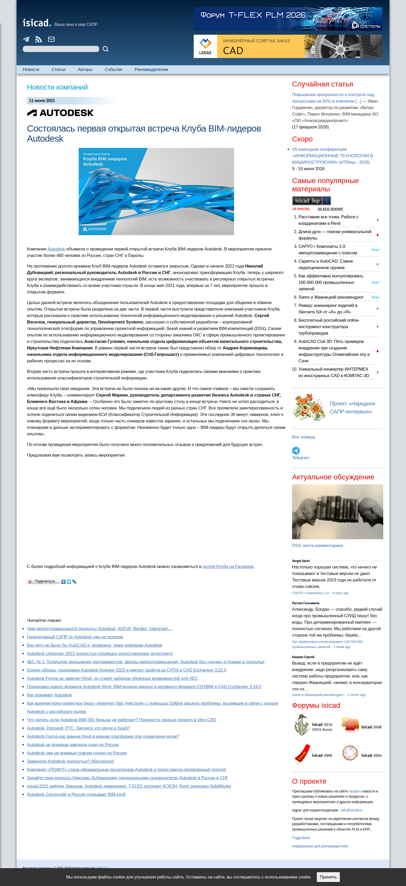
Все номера (303, 437)
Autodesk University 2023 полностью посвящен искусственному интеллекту (100, 653)
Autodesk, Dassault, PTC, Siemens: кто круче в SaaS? (78, 728)
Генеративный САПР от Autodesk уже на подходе (75, 637)
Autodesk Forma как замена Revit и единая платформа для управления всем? (103, 736)
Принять (328, 877)
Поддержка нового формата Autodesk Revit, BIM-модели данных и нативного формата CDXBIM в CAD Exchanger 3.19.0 (144, 686)
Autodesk (56, 249)
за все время (330, 208)
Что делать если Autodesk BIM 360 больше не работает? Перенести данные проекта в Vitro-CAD (121, 719)
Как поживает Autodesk (49, 695)
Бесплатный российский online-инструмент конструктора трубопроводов (329, 327)
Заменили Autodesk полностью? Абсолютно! (70, 761)
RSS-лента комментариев (317, 545)
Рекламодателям (151, 69)
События (113, 69)
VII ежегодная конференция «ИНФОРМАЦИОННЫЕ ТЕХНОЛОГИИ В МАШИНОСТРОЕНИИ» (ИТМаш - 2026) (332, 156)
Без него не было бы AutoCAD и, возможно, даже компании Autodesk (94, 645)
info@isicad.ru (352, 810)
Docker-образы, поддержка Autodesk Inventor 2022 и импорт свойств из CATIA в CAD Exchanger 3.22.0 (126, 670)
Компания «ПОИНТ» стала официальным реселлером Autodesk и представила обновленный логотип (126, 769)
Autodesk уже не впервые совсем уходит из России (77, 753)
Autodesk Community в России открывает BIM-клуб (76, 794)
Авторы (85, 69)
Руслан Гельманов (305, 603)
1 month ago (356, 695)
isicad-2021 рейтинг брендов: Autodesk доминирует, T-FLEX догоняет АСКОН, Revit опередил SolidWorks (129, 786)
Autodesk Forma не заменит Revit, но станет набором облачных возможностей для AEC (112, 678)
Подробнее (301, 838)
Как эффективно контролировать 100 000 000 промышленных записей (331, 282)
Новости (31, 69)
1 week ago (342, 647)
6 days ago (340, 593)
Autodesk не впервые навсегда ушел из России (73, 744)
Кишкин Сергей (303, 657)
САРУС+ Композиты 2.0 (311, 593)
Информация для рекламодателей (319, 846)
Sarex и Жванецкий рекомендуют (331, 297)
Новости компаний (57, 87)
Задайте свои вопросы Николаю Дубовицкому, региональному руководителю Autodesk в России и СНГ (127, 777)
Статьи (58, 69)
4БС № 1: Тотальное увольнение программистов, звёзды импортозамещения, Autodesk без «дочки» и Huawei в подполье (145, 661)
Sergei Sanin (301, 561)
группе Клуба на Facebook (227, 566)
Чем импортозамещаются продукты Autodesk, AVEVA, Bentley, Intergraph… (100, 628)
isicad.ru (355, 791)
